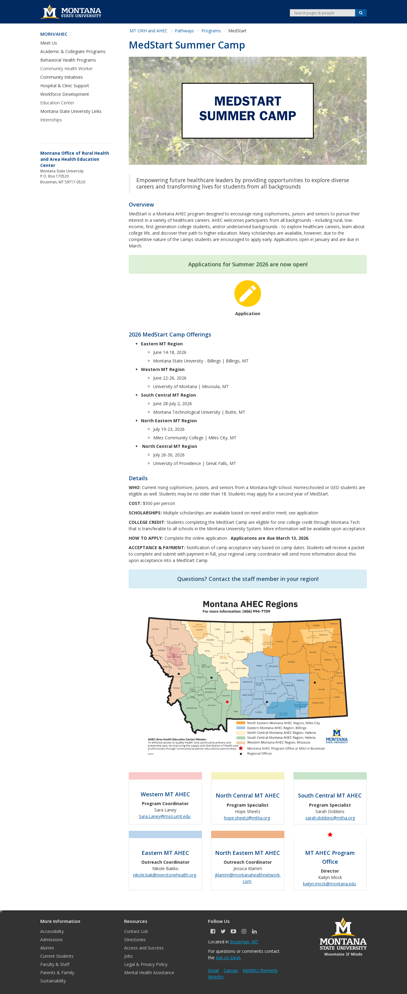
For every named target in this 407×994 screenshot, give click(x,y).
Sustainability (53, 981)
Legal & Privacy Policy (145, 964)
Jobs (128, 956)
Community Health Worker (66, 68)
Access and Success (144, 948)
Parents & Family (57, 972)
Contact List (136, 931)
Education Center (57, 103)
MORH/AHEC (53, 34)
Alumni (47, 948)
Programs (211, 31)
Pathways (184, 31)
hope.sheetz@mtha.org (247, 818)
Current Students (57, 956)
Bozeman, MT (244, 942)
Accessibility (52, 931)
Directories (135, 939)
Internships (51, 120)
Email (213, 970)
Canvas (231, 970)
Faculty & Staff (54, 964)
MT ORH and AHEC (148, 31)
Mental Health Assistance (149, 972)
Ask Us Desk (228, 957)
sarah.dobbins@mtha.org (330, 818)
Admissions (51, 939)
